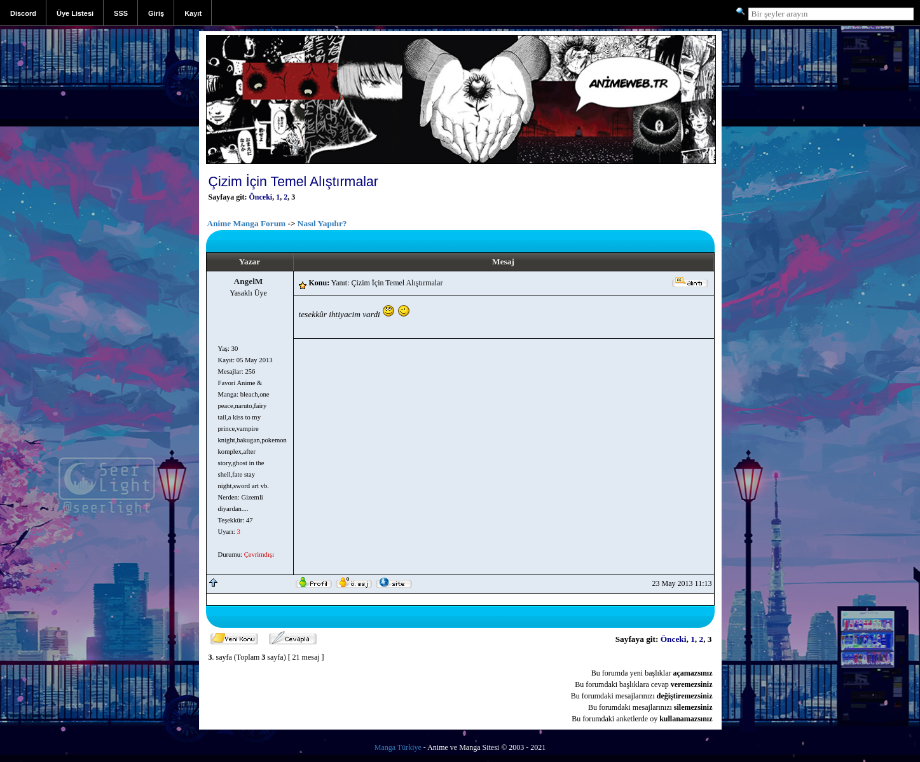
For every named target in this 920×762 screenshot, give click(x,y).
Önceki (261, 197)
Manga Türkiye (398, 747)
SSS (121, 13)
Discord (23, 13)
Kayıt (193, 13)
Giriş (156, 13)
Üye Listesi (75, 13)
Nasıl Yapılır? (322, 223)
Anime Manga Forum (246, 223)
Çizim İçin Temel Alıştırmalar (293, 181)
